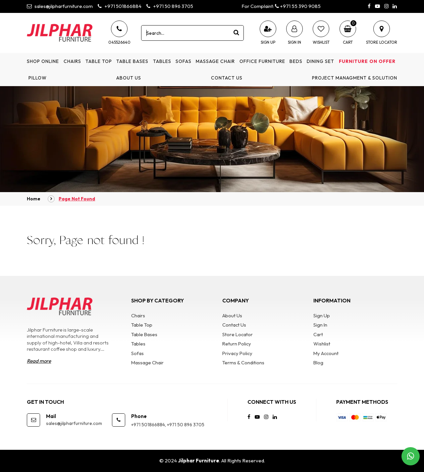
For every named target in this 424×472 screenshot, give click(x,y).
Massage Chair (215, 61)
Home (33, 199)
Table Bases (132, 61)
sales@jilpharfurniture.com (60, 6)
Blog (318, 362)
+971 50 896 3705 (170, 6)
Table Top (98, 61)
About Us (128, 78)
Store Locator (237, 334)
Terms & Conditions (243, 362)
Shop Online (43, 61)
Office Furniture (262, 61)
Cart (318, 334)
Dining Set (320, 61)
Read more (39, 361)
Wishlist (321, 344)
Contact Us (226, 78)
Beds (296, 61)
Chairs (72, 61)
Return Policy (237, 344)
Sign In (320, 325)
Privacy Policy (238, 353)
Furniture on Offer (367, 61)
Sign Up (321, 315)
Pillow (37, 78)
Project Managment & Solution (354, 78)
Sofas (183, 61)
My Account (326, 353)
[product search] (236, 32)
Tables (162, 61)
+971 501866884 (120, 6)
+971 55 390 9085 (298, 6)
